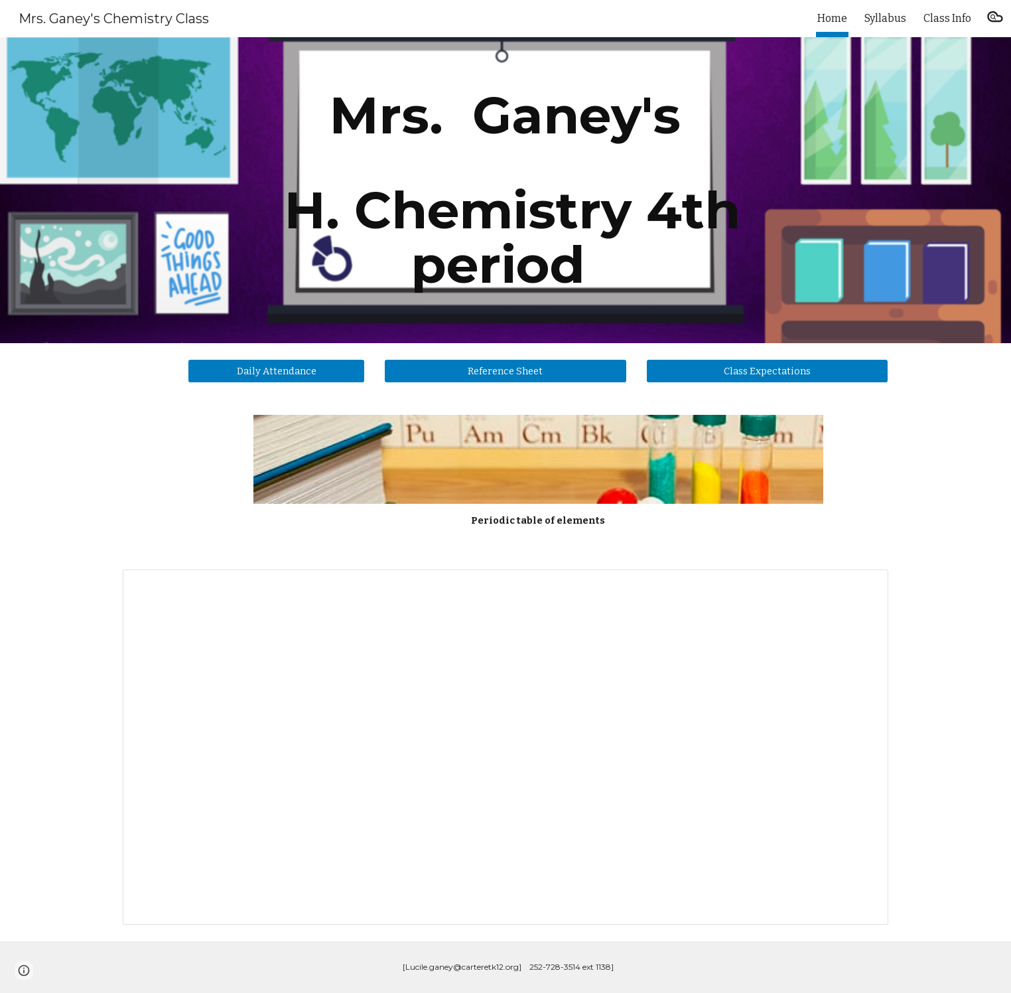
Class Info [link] (947, 18)
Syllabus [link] (885, 18)
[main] (505, 190)
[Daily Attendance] (276, 370)
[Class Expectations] (767, 370)
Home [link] (832, 18)
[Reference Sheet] (505, 370)
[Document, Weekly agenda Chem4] (505, 747)
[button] (995, 19)
